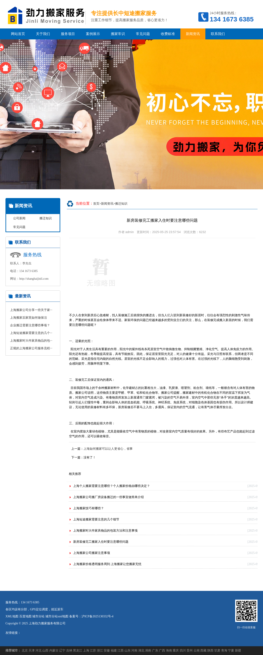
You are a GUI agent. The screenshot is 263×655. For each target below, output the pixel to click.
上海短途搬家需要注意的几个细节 (96, 519)
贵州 (190, 650)
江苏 (93, 650)
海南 (169, 650)
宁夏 (231, 650)
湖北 (141, 650)
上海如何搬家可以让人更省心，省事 (108, 448)
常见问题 (143, 34)
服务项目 (68, 34)
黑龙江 (77, 650)
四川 (183, 650)
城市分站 (38, 616)
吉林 (69, 650)
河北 (39, 650)
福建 (114, 650)
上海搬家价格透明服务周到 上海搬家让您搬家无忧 (107, 564)
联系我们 (218, 34)
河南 (134, 650)
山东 (127, 650)
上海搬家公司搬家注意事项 (91, 553)
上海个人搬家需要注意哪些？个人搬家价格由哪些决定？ (111, 486)
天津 (31, 650)
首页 (96, 203)
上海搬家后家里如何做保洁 (28, 317)
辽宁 (62, 650)
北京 (25, 650)
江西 (120, 650)
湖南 (148, 650)
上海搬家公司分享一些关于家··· (31, 310)
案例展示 (93, 34)
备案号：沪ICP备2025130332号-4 (91, 616)
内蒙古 (54, 650)
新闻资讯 (193, 34)
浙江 (100, 650)
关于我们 (43, 34)
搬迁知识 (45, 218)
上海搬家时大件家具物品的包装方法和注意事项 (105, 530)
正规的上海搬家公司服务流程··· (31, 348)
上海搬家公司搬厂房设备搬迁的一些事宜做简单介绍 (108, 497)
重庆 (176, 650)
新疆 (238, 650)
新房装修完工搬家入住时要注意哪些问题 (100, 541)
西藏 (203, 650)
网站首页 (18, 34)
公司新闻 (19, 218)
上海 (86, 650)
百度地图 (25, 616)
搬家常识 (118, 34)
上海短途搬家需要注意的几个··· (31, 333)
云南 (197, 650)
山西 (45, 650)
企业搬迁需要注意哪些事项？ (30, 325)
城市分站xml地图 (57, 616)
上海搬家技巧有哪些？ (88, 508)
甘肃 (217, 650)
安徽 (107, 650)
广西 (162, 650)
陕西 (210, 650)
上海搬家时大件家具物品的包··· (31, 340)
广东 (155, 650)
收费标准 (168, 34)
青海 (224, 650)
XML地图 (11, 616)
